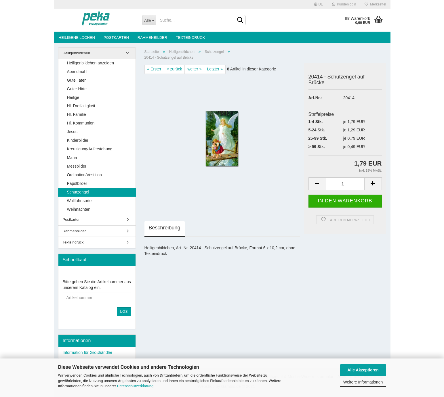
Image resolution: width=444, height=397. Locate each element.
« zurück (174, 69)
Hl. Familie (76, 114)
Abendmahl (77, 71)
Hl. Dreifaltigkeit (81, 105)
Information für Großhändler (88, 352)
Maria (72, 157)
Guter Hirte (77, 89)
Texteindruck (190, 37)
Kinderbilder (78, 140)
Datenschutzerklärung (135, 386)
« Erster (154, 69)
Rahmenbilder (152, 37)
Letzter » (214, 69)
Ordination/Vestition (84, 174)
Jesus (72, 131)
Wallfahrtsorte (79, 200)
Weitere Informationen (363, 382)
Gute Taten (77, 80)
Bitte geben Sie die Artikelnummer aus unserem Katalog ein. (97, 284)
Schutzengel (78, 192)
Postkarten (116, 37)
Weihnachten (78, 209)
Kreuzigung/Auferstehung (90, 149)
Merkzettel (375, 4)
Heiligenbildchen (77, 37)
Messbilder (77, 166)
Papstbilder (77, 183)
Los (124, 312)
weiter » (194, 69)
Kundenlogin (344, 4)
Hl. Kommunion (81, 123)
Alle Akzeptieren (362, 370)
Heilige (73, 97)
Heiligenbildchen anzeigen (90, 63)
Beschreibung (164, 228)
